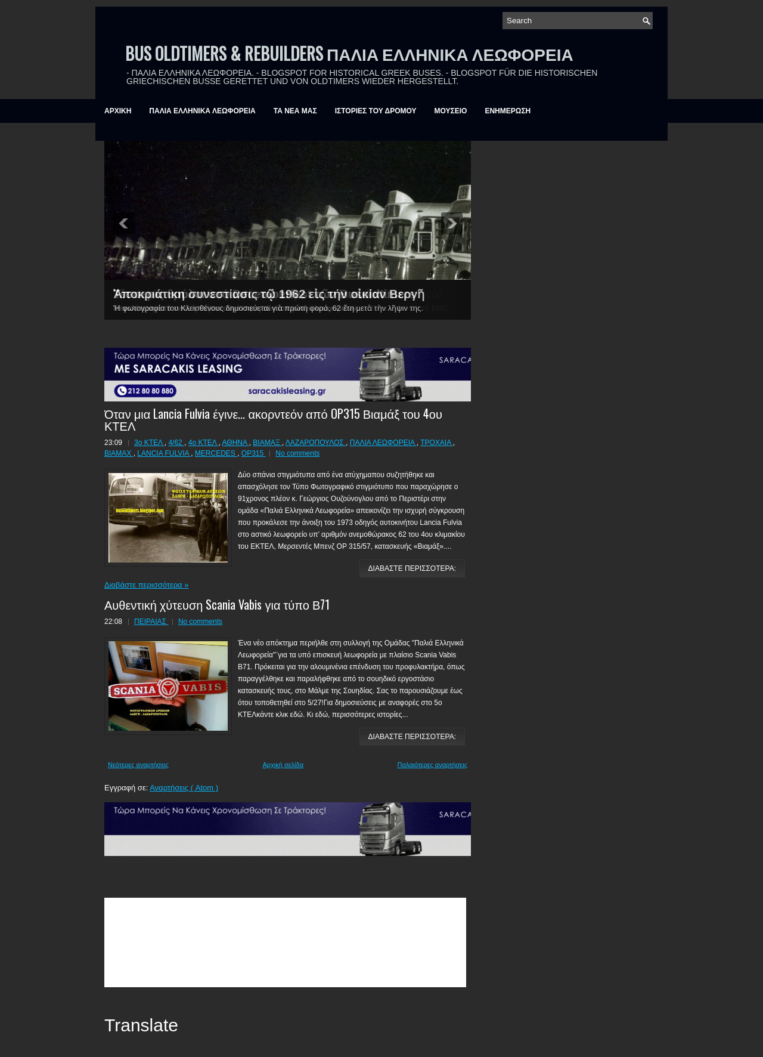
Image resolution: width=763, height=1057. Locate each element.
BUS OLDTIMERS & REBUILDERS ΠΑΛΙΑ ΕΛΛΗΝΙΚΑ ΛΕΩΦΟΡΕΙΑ (349, 53)
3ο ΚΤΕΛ (149, 442)
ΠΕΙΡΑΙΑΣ (151, 621)
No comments (297, 453)
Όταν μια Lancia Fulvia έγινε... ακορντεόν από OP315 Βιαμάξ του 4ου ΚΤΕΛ (273, 419)
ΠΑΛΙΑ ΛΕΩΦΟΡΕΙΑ (383, 442)
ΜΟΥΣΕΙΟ (451, 111)
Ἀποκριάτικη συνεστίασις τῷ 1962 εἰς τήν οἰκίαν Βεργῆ (268, 294)
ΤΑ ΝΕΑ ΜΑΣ (295, 111)
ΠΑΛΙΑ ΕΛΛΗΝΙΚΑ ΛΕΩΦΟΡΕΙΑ (202, 111)
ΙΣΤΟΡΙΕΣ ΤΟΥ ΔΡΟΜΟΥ (376, 111)
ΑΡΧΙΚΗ (117, 111)
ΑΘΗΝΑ (235, 442)
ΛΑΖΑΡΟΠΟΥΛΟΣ (316, 442)
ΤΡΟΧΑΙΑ (436, 442)
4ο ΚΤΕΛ (203, 442)
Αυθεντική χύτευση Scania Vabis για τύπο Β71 (217, 604)
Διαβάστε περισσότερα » (146, 584)
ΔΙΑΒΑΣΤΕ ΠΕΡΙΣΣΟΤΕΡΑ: (412, 568)
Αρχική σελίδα (282, 764)
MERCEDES (216, 453)
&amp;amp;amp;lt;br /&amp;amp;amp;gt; (285, 942)
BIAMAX (119, 453)
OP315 (253, 453)
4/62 (176, 442)
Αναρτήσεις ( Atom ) (184, 787)
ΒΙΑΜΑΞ (267, 442)
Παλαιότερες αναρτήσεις (432, 764)
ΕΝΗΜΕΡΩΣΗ (508, 111)
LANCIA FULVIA (164, 453)
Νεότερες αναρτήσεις (138, 764)
